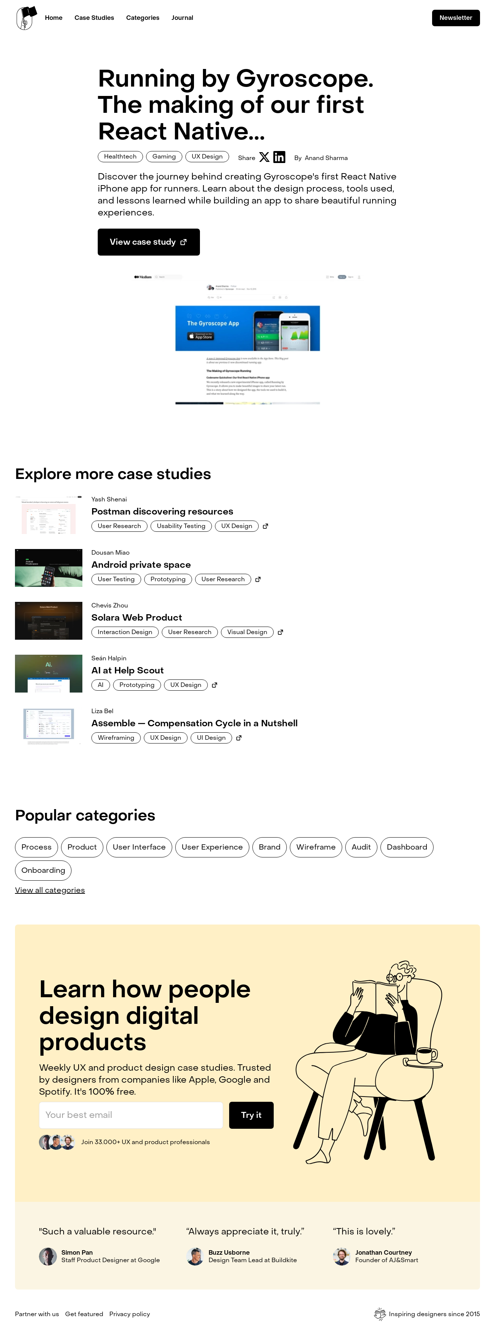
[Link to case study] (48, 515)
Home (54, 18)
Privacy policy (129, 1314)
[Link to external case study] (265, 526)
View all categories (50, 890)
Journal (182, 18)
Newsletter (456, 18)
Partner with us (37, 1314)
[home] (27, 18)
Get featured (84, 1314)
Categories (143, 18)
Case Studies (94, 18)
